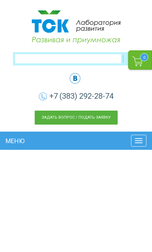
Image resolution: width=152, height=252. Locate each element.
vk (75, 78)
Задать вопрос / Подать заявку (76, 117)
